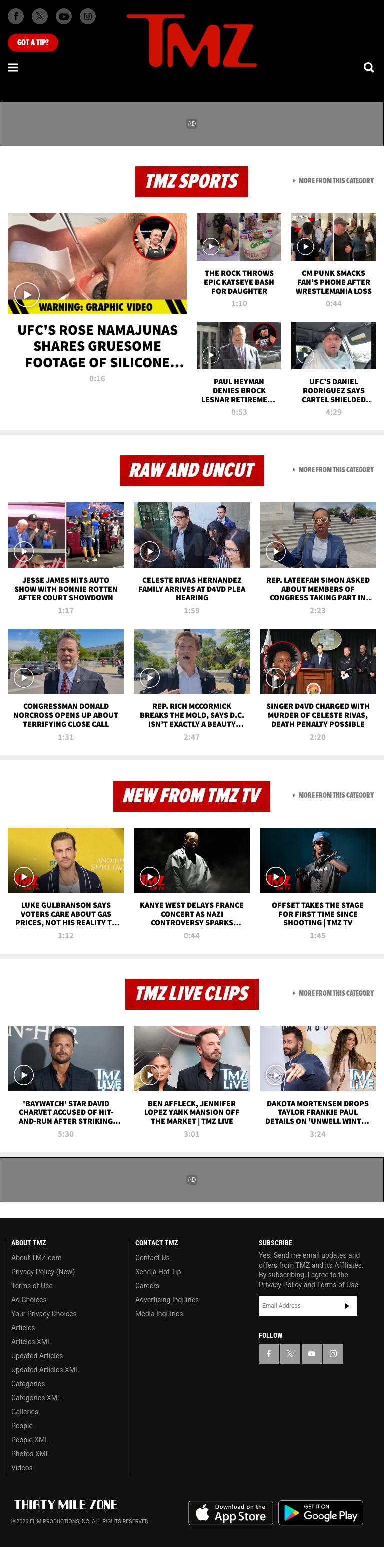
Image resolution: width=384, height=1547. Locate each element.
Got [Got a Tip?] (33, 43)
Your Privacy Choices (44, 1314)
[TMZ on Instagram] (88, 16)
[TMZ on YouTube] (312, 1354)
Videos (22, 1468)
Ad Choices (29, 1300)
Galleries (25, 1412)
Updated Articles (37, 1356)
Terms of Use (32, 1286)
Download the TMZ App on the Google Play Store (321, 1513)
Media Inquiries (159, 1314)
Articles (24, 1328)
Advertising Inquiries (167, 1300)
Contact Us (153, 1258)
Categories (28, 1384)
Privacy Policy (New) (43, 1272)
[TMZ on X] (40, 16)
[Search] (370, 67)
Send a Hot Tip (158, 1272)
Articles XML (32, 1342)
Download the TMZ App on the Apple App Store (231, 1513)
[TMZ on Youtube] (64, 16)
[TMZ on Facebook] (16, 16)
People (22, 1426)
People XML (30, 1440)
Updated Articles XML (45, 1370)
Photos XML (31, 1454)
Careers (148, 1286)
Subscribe (348, 1306)
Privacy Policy (280, 1285)
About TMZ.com (37, 1258)
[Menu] (14, 67)
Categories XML (36, 1398)
